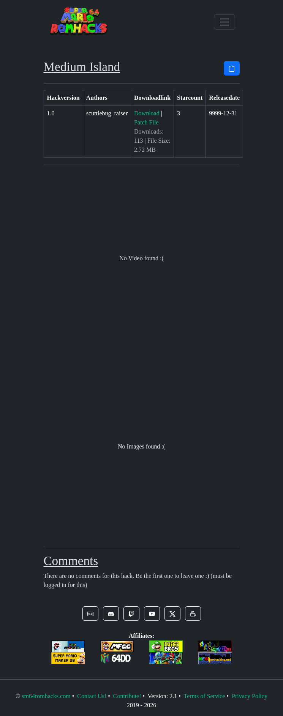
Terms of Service (204, 696)
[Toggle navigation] (224, 22)
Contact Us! (91, 696)
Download (147, 113)
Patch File (146, 122)
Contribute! (127, 696)
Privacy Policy (249, 696)
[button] (90, 613)
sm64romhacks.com (46, 696)
